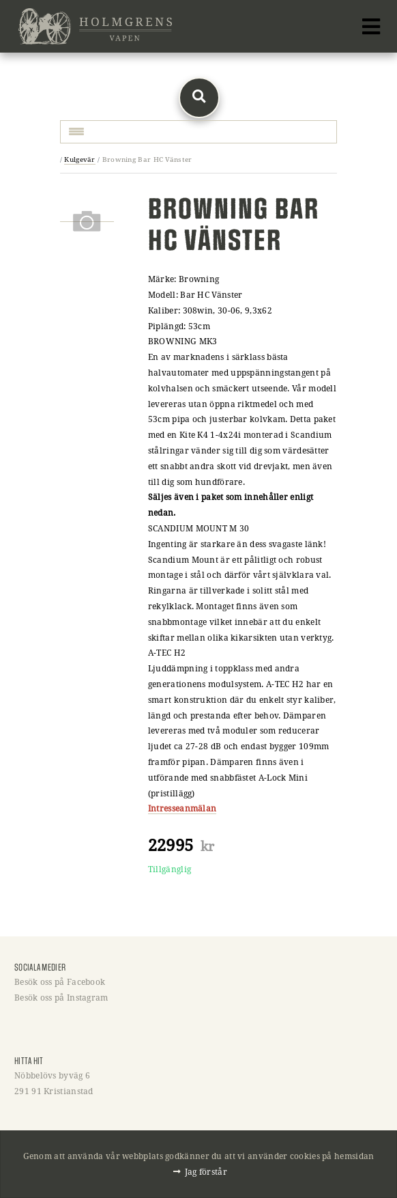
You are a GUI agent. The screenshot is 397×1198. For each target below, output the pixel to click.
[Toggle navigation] (371, 27)
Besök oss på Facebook (59, 981)
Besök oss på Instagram (61, 997)
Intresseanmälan (182, 808)
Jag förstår (206, 1171)
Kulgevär (79, 159)
